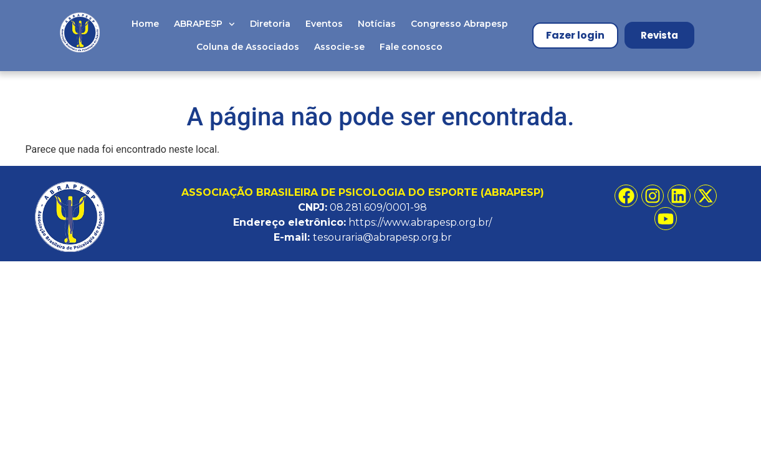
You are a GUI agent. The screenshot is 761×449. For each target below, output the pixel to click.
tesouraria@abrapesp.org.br (382, 237)
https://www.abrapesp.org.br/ (420, 222)
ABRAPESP (204, 24)
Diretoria (270, 23)
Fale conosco (411, 46)
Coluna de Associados (247, 46)
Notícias (377, 23)
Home (145, 23)
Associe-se (339, 46)
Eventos (324, 23)
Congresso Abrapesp (459, 23)
